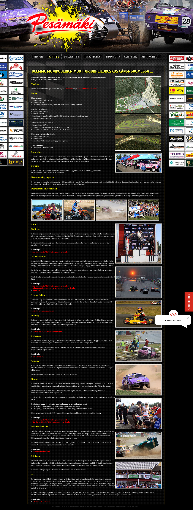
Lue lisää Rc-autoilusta (41, 502)
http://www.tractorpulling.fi (43, 311)
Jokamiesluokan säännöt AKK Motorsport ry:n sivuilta (53, 288)
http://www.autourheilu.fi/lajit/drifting (47, 331)
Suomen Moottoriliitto (41, 452)
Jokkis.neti (69, 89)
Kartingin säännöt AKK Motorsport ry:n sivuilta (51, 422)
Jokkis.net (36, 290)
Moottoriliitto (37, 356)
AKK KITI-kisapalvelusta (87, 89)
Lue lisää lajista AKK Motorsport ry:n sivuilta (50, 252)
